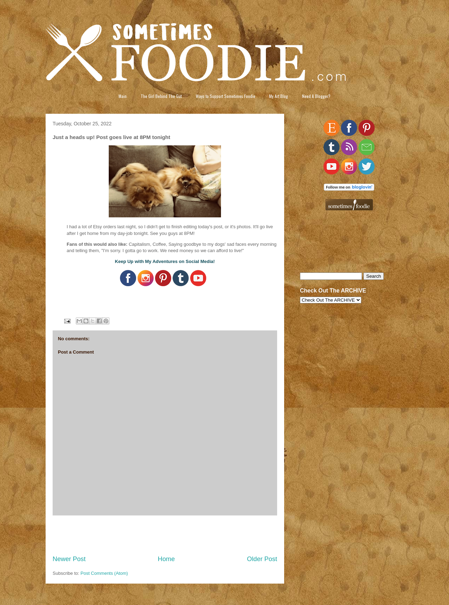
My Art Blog (278, 96)
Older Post (262, 559)
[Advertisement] (165, 535)
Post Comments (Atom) (104, 573)
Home (166, 559)
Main (123, 96)
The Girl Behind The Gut (161, 96)
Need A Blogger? (316, 96)
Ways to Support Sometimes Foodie (225, 96)
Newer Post (69, 559)
